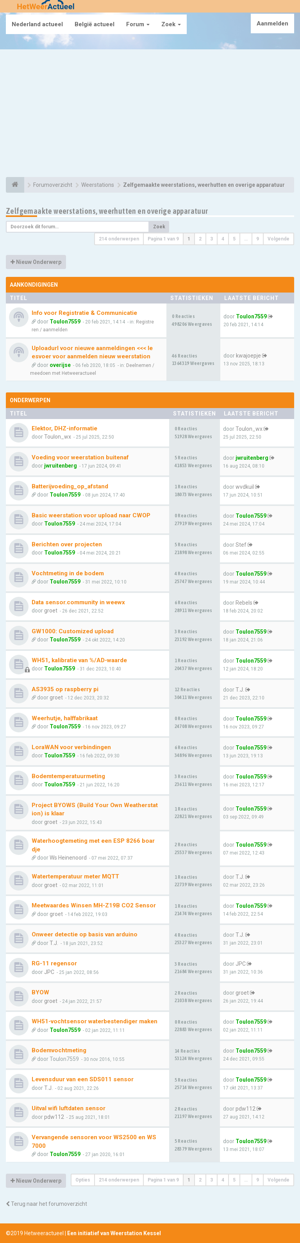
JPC (49, 972)
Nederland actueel (37, 24)
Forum (138, 24)
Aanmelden (272, 23)
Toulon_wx (57, 437)
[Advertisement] (150, 114)
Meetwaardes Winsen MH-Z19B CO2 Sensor (94, 905)
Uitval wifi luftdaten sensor (68, 1108)
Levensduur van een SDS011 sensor (83, 1079)
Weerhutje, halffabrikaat (65, 718)
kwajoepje (248, 355)
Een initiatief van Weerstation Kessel (114, 1233)
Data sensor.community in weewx (78, 602)
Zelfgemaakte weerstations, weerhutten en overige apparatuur (107, 210)
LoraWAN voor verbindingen (71, 747)
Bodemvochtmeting (59, 1050)
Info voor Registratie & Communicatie (84, 312)
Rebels (244, 603)
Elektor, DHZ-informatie (64, 428)
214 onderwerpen (119, 239)
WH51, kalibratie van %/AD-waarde (79, 660)
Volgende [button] (278, 239)
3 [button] (211, 239)
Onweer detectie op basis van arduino (85, 934)
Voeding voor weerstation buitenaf (80, 457)
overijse (60, 365)
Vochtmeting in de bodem (68, 573)
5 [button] (234, 239)
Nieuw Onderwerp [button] (36, 262)
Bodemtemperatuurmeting (68, 776)
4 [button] (222, 239)
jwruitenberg (60, 466)
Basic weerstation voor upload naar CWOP (91, 515)
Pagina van (163, 239)
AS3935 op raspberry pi (65, 689)
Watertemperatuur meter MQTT (75, 876)
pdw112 (54, 1117)
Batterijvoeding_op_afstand (70, 486)
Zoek (171, 24)
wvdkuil (245, 487)
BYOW (40, 992)
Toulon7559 (65, 321)
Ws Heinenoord (68, 858)
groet (50, 610)
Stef (241, 545)
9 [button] (257, 239)
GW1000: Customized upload (73, 631)
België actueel (94, 24)
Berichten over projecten (67, 544)
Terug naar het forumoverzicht (46, 1204)
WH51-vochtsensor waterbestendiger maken (94, 1021)
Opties (82, 1180)
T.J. (240, 690)
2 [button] (200, 239)
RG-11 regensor (54, 963)
